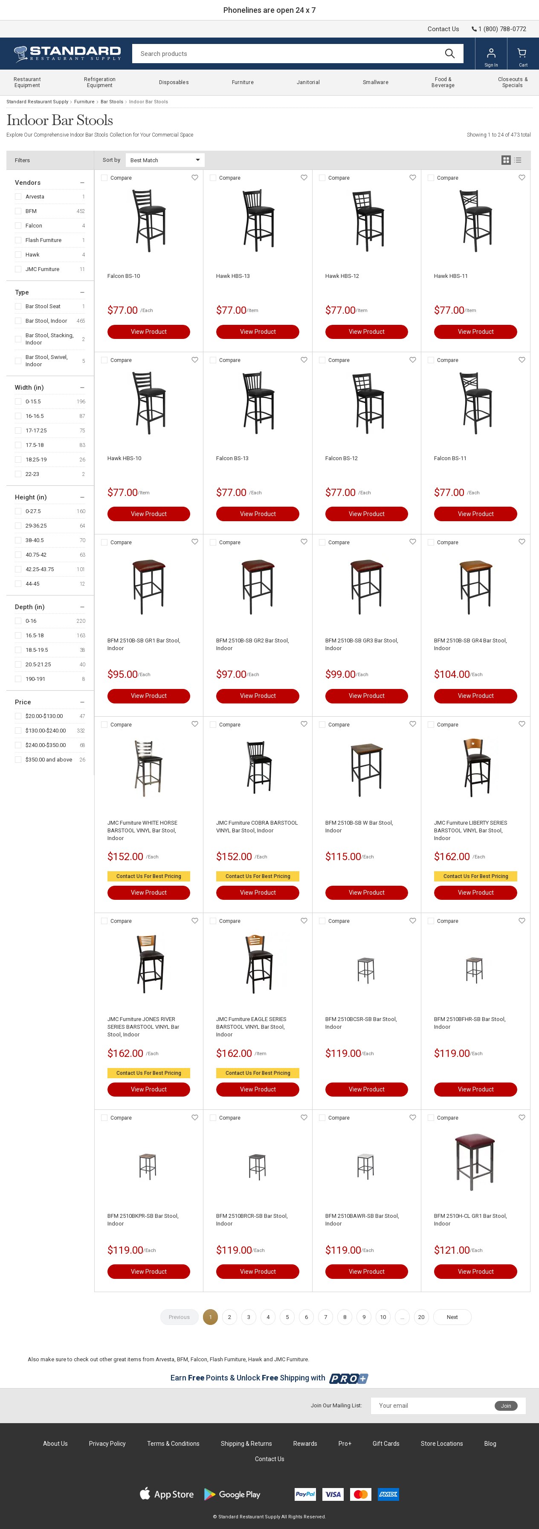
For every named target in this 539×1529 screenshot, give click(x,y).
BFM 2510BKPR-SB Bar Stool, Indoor (143, 1220)
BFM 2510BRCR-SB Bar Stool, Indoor (252, 1220)
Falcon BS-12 (341, 458)
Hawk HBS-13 (233, 276)
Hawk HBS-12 (342, 276)
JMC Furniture (42, 269)
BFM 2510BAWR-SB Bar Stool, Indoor (362, 1220)
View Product (149, 331)
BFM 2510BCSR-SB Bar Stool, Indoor (361, 1023)
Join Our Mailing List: (336, 1405)
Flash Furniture (43, 240)
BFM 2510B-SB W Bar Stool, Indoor (359, 827)
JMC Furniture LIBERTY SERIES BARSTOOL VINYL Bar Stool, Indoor (470, 830)
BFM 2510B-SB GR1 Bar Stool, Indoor (143, 644)
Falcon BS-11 (450, 458)
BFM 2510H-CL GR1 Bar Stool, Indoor (470, 1220)
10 (383, 1317)
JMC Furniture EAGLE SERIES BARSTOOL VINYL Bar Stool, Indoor (251, 1027)
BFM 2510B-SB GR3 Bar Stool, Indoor (361, 644)
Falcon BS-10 (123, 276)
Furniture (84, 102)
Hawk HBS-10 (124, 458)
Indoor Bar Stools (148, 102)
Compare (121, 178)
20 (421, 1317)
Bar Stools (112, 102)
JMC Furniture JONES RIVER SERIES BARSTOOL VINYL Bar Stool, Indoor (143, 1027)
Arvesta (35, 196)
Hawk (33, 254)
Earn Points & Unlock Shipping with (270, 1377)
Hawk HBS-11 (451, 276)
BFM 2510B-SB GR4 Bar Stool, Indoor (470, 644)
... (402, 1317)
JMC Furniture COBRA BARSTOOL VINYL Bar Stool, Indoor (257, 827)
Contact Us (443, 29)
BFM (31, 211)
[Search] (298, 53)
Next (452, 1317)
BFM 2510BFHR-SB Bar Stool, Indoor (470, 1023)
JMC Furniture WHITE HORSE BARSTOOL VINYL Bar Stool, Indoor (142, 830)
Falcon (34, 225)
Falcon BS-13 (232, 458)
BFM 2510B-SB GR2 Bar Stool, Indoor (252, 644)
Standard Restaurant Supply (37, 102)
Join (506, 1406)
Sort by (111, 160)
